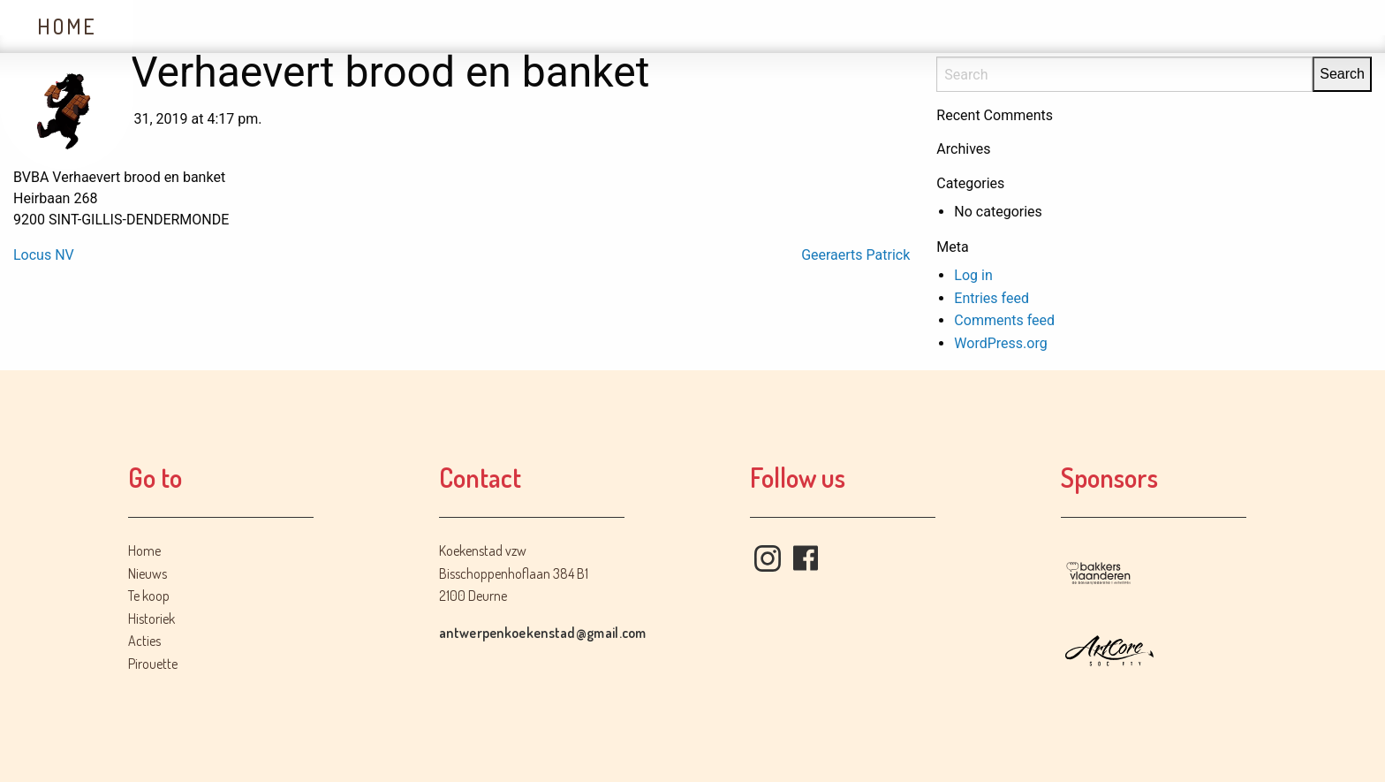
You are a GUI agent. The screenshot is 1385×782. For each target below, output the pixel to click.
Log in (973, 275)
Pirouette (153, 663)
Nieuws (195, 26)
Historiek (465, 26)
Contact (727, 26)
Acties (600, 26)
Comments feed (1004, 320)
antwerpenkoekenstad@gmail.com (543, 633)
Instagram (767, 558)
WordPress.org (1000, 343)
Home (66, 26)
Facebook (805, 558)
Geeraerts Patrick (855, 255)
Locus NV (43, 255)
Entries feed (991, 298)
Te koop (323, 26)
